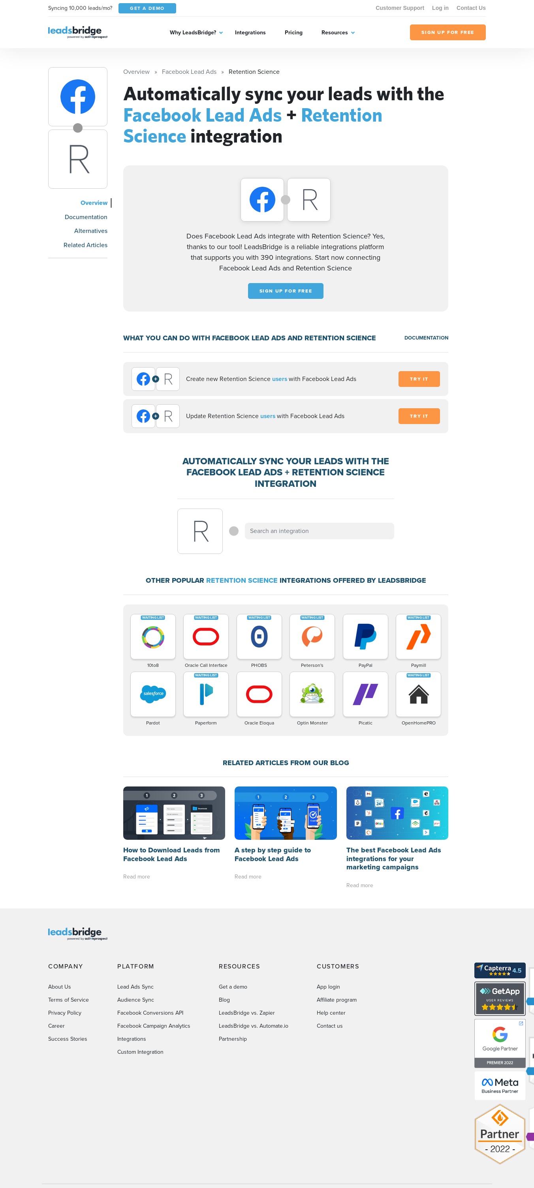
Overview (94, 202)
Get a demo (233, 987)
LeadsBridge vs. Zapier (247, 1013)
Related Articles (85, 245)
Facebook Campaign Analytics (153, 1026)
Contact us (330, 1026)
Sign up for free (285, 291)
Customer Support (400, 8)
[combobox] (319, 531)
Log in (440, 8)
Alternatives (90, 230)
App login (328, 987)
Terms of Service (68, 1000)
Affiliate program (337, 1000)
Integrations (250, 32)
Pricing (294, 32)
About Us (59, 987)
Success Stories (67, 1039)
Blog (224, 1000)
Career (56, 1026)
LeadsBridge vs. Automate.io (253, 1026)
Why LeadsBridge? (193, 32)
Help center (331, 1013)
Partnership (233, 1039)
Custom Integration (140, 1052)
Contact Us (471, 8)
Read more (136, 877)
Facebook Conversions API (150, 1013)
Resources (335, 32)
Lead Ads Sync (135, 987)
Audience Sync (135, 1000)
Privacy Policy (64, 1013)
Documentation (86, 216)
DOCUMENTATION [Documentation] (426, 338)
